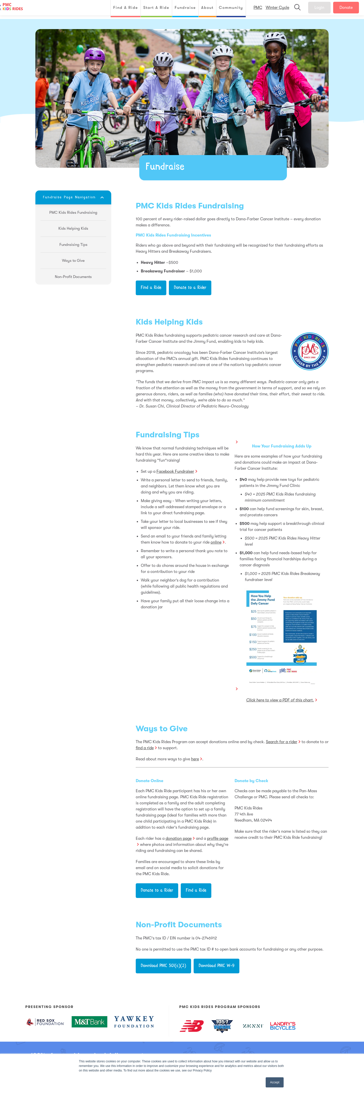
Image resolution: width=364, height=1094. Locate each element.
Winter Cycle (272, 9)
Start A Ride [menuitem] (151, 9)
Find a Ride (151, 288)
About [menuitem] (202, 9)
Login (314, 9)
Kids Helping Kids (169, 322)
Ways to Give (162, 728)
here (195, 759)
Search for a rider (281, 742)
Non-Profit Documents (179, 924)
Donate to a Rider (190, 288)
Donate (341, 9)
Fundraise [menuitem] (180, 9)
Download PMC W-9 (216, 966)
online (216, 542)
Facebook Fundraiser (175, 471)
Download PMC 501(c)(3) (163, 966)
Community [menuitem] (226, 9)
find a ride (145, 748)
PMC (252, 9)
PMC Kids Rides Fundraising (190, 205)
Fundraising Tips (167, 434)
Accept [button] (274, 1082)
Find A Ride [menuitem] (120, 9)
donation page (179, 838)
